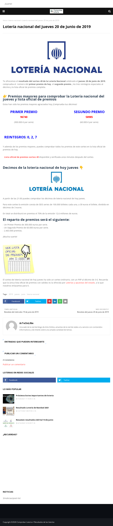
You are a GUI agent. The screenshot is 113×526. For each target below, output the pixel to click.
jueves (17, 294)
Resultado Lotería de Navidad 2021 (32, 407)
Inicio (5, 20)
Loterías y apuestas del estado (80, 282)
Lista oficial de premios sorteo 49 (21, 157)
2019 (11, 294)
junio (23, 294)
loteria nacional (14, 20)
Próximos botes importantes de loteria (35, 395)
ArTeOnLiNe (26, 323)
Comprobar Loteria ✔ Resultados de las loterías (35, 522)
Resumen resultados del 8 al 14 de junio (34, 420)
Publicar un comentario (14, 364)
